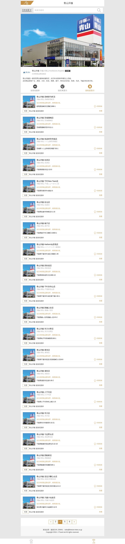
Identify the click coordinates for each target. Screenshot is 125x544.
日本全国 (26, 10)
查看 (100, 111)
